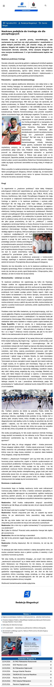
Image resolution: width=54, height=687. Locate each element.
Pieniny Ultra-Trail (19, 678)
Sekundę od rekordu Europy (12, 625)
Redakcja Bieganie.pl (29, 23)
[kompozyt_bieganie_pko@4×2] (27, 6)
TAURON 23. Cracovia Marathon (24, 675)
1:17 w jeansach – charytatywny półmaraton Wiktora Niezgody (24, 628)
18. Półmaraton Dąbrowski (22, 668)
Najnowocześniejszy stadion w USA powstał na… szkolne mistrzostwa (26, 617)
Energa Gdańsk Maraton (22, 671)
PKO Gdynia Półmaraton (22, 681)
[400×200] (21, 646)
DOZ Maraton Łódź (20, 665)
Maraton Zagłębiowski (21, 684)
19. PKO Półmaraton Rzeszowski (25, 662)
